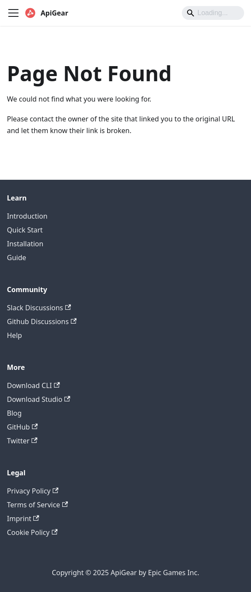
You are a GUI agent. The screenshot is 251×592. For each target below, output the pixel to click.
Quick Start (25, 230)
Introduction (27, 216)
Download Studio (38, 399)
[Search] (213, 13)
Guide (16, 257)
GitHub (22, 427)
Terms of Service (37, 504)
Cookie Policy (32, 532)
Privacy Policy (32, 491)
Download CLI (33, 385)
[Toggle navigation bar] (13, 12)
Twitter (22, 441)
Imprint (23, 518)
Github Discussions (41, 321)
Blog (14, 413)
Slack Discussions (39, 307)
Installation (25, 243)
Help (14, 335)
